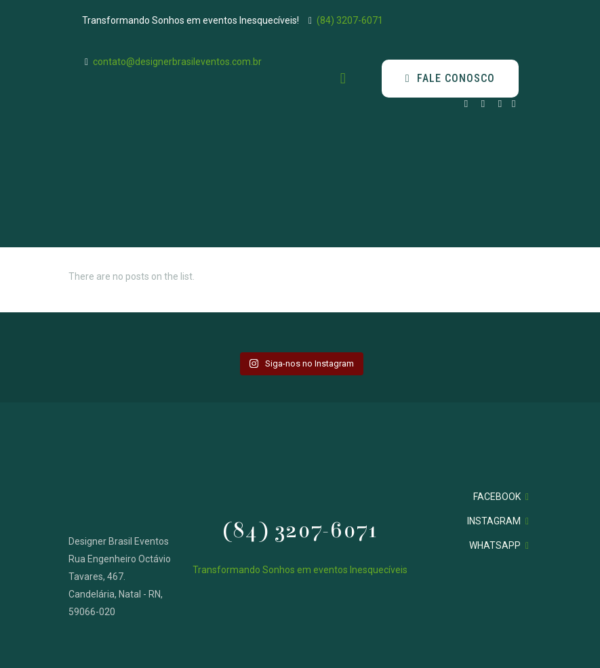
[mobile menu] (343, 78)
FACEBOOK (497, 496)
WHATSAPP (495, 545)
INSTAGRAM (494, 521)
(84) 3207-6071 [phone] (350, 20)
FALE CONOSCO (450, 78)
